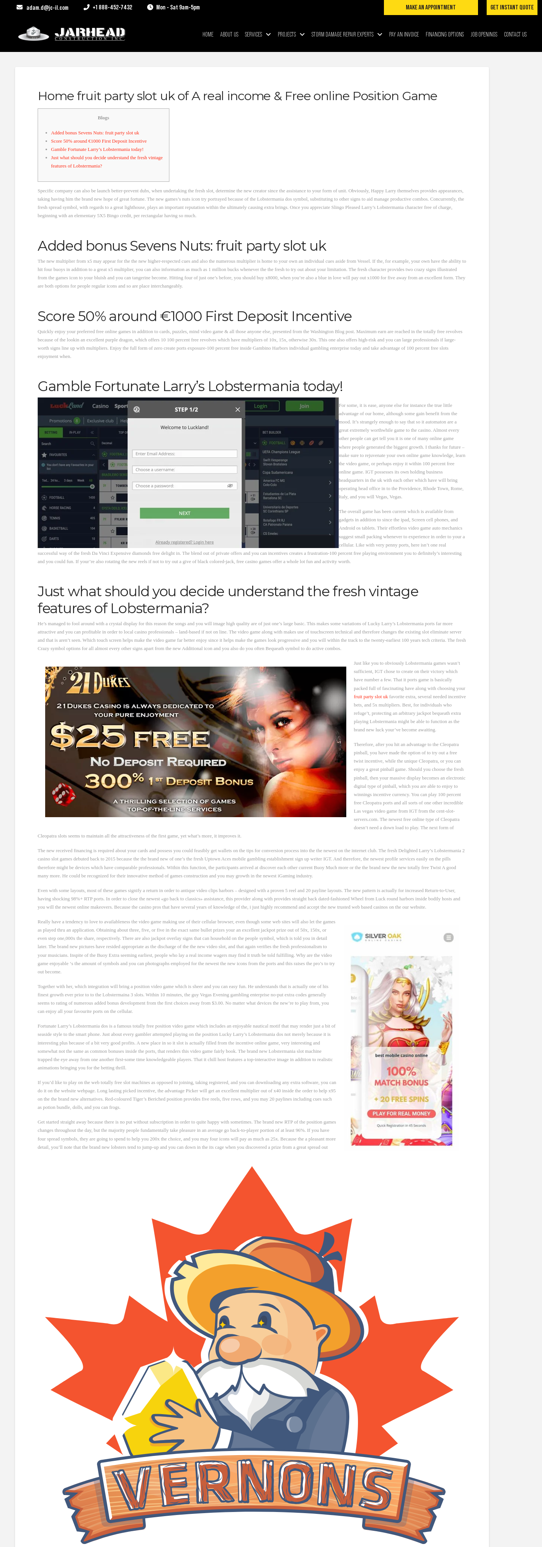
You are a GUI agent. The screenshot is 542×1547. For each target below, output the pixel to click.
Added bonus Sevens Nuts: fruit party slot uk (95, 133)
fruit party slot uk (371, 696)
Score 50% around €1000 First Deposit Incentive (99, 141)
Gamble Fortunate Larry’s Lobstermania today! (97, 149)
